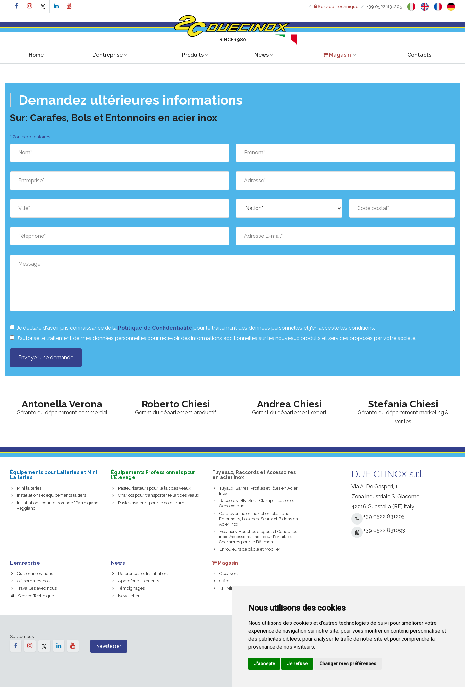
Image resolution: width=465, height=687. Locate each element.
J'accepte (264, 663)
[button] (338, 54)
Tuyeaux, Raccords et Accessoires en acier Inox (254, 475)
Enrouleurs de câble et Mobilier (247, 549)
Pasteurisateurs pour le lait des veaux (151, 488)
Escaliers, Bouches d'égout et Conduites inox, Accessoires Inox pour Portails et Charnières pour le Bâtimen (255, 536)
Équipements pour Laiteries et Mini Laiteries (53, 475)
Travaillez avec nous (34, 588)
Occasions (226, 573)
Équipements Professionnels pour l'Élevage (153, 475)
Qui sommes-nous (32, 573)
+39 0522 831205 (384, 6)
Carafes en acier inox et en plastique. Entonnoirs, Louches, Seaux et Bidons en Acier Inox (256, 519)
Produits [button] (195, 55)
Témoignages (128, 588)
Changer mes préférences (347, 663)
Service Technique (32, 595)
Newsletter (126, 595)
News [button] (263, 55)
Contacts (419, 55)
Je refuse (297, 663)
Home (36, 55)
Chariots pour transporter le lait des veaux (155, 495)
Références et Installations (140, 573)
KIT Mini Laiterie (232, 588)
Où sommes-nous (31, 581)
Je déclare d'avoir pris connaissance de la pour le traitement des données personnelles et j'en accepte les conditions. (192, 328)
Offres (222, 581)
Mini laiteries (26, 488)
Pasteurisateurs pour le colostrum (148, 502)
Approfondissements (135, 581)
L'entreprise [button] (109, 55)
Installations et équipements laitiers (48, 495)
